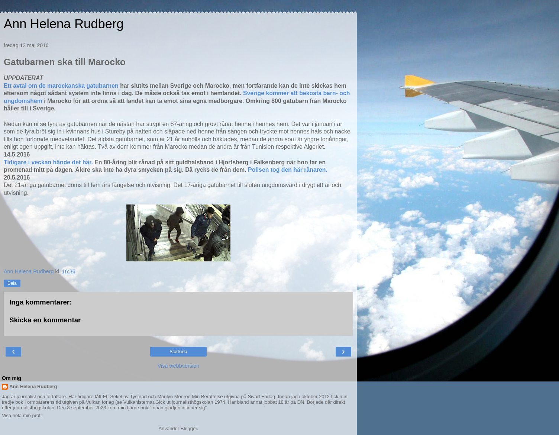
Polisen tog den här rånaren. (287, 170)
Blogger (189, 428)
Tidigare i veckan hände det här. (49, 162)
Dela (12, 283)
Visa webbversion (179, 366)
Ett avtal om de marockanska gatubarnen (61, 86)
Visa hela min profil (22, 415)
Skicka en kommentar (45, 320)
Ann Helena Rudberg (64, 24)
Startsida (178, 351)
